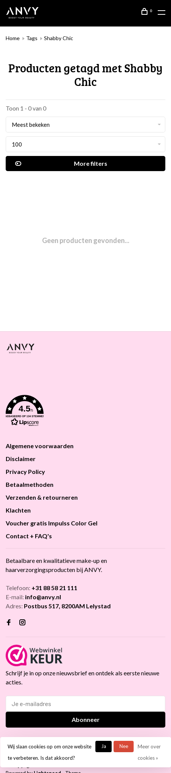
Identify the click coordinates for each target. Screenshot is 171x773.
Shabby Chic (58, 38)
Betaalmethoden (29, 484)
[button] (85, 412)
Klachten (18, 510)
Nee (123, 746)
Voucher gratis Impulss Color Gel (51, 523)
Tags (32, 38)
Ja (103, 746)
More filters (61, 163)
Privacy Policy (25, 471)
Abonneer (86, 719)
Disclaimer (21, 458)
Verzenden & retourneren (42, 497)
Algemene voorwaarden (40, 445)
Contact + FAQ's (29, 535)
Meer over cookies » (149, 752)
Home (13, 38)
